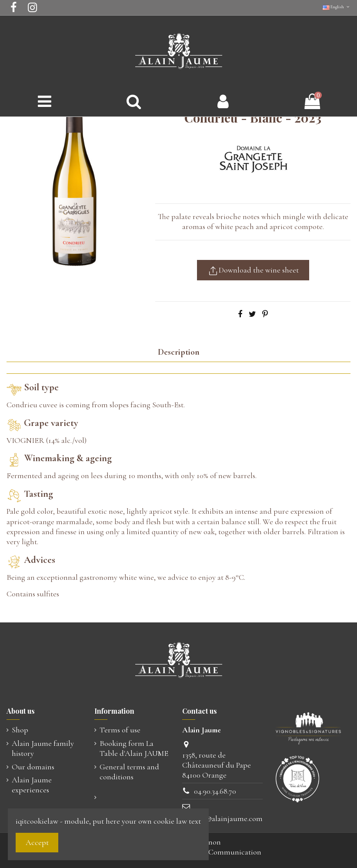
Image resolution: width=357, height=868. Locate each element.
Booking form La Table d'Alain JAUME (134, 748)
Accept (37, 842)
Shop (20, 730)
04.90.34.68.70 (215, 791)
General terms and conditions (129, 772)
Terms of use (120, 730)
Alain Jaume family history (43, 748)
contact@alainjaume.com (222, 818)
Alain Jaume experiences (32, 785)
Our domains (33, 767)
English (336, 7)
